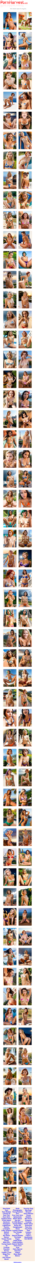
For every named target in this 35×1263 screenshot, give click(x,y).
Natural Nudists (17, 1244)
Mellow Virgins (6, 1233)
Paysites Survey (6, 1250)
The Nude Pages (17, 1238)
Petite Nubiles (17, 1242)
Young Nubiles (28, 1216)
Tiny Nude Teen (28, 1229)
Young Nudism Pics (17, 1212)
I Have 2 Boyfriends (28, 1236)
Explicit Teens (6, 1218)
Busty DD (17, 1225)
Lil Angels (6, 1229)
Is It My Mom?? (17, 1222)
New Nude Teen (6, 1209)
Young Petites (17, 1224)
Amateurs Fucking (28, 1221)
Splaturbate (17, 1217)
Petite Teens (28, 1224)
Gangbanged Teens (17, 1228)
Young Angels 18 (6, 1244)
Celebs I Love (6, 1252)
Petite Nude (17, 1240)
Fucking (6, 1247)
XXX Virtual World (6, 1258)
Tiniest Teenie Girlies (6, 1239)
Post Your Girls (17, 1215)
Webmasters (17, 1262)
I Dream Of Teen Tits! (6, 1214)
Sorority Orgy (28, 1208)
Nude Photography (17, 1209)
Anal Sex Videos (17, 1251)
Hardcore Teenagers (6, 1223)
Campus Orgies (28, 1233)
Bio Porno (28, 1218)
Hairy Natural (17, 1249)
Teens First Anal (17, 1246)
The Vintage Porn (17, 1233)
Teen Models (6, 1212)
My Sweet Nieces (6, 1236)
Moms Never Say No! (17, 1219)
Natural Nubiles (17, 1235)
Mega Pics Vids (6, 1255)
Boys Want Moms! (17, 1255)
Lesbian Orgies (17, 1230)
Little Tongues (6, 1230)
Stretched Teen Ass (28, 1226)
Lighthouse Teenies (6, 1226)
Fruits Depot (6, 1220)
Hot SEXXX (28, 1239)
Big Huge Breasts (28, 1211)
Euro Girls (6, 1217)
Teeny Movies (28, 1213)
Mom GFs (6, 1242)
